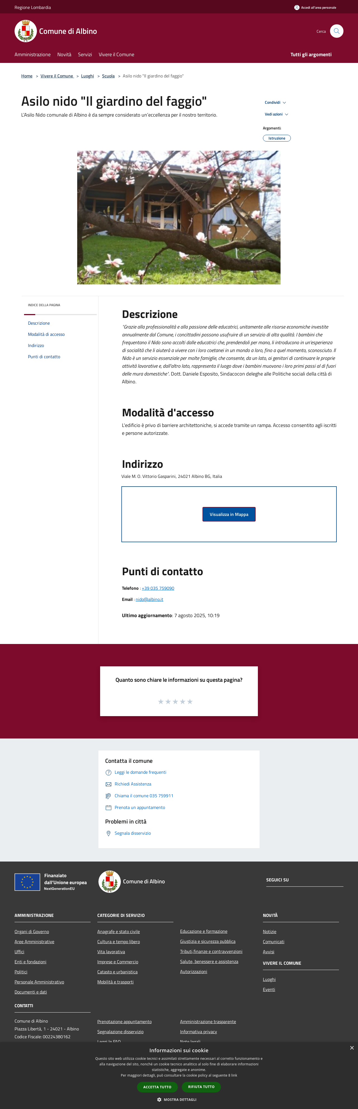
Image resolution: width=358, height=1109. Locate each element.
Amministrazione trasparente (208, 1021)
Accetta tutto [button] (157, 1087)
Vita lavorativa (111, 951)
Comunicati (273, 941)
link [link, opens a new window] (234, 1075)
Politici (21, 971)
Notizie (269, 931)
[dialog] (179, 1075)
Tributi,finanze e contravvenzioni (211, 951)
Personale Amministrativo (39, 981)
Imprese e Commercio (117, 961)
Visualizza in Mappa (229, 514)
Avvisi (268, 951)
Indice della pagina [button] (44, 305)
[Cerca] (336, 31)
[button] (179, 1099)
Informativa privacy (198, 1031)
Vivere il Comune (57, 75)
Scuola (108, 75)
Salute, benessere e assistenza (209, 961)
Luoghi (87, 75)
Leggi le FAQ (109, 1041)
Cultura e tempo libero (118, 941)
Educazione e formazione (203, 931)
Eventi (269, 989)
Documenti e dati (31, 991)
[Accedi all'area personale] (315, 7)
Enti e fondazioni (30, 961)
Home (26, 75)
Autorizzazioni (193, 971)
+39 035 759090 (158, 588)
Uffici (19, 951)
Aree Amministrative (34, 941)
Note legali (190, 1041)
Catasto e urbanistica (117, 971)
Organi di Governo (32, 931)
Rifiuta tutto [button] (201, 1086)
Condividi (276, 102)
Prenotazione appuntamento (124, 1021)
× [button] (352, 1048)
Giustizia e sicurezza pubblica (207, 941)
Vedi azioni (277, 114)
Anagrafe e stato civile (118, 931)
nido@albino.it (149, 599)
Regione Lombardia (33, 7)
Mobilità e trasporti (115, 981)
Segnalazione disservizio (120, 1031)
